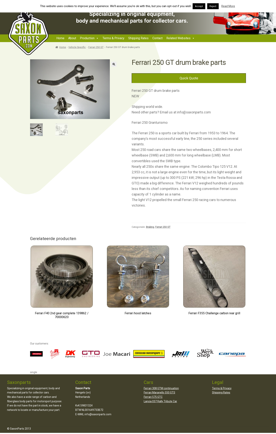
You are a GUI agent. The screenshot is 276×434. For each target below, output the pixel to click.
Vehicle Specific (77, 47)
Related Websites (178, 38)
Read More (228, 6)
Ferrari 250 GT (96, 47)
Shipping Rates (138, 38)
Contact (157, 38)
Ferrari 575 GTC (153, 396)
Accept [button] (199, 6)
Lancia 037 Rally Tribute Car (160, 401)
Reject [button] (212, 6)
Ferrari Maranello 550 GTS (159, 392)
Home (60, 38)
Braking (150, 227)
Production (87, 38)
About (72, 38)
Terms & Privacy (113, 38)
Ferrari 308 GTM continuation (161, 388)
